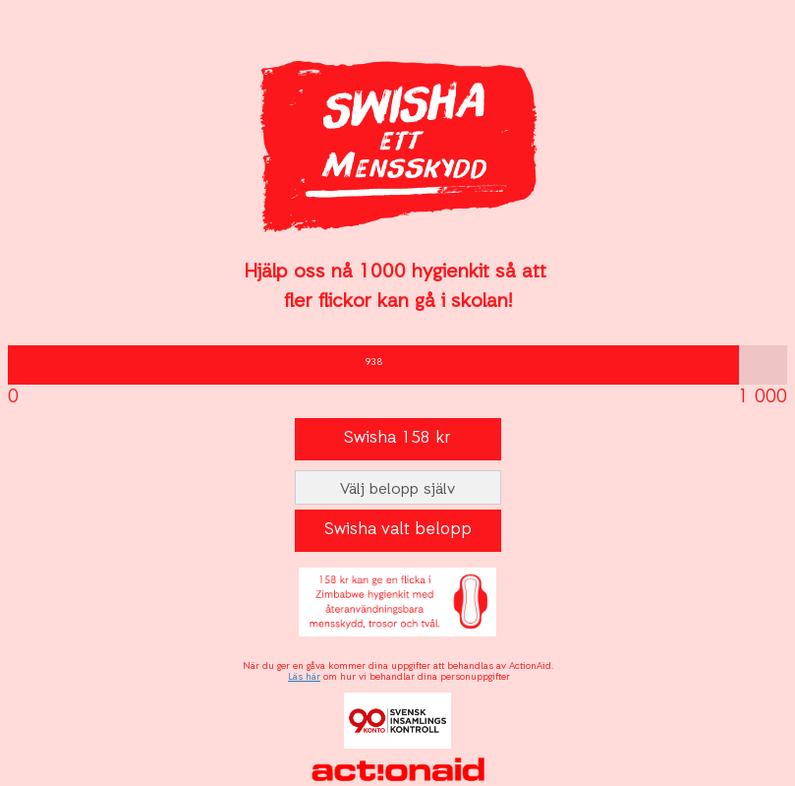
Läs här (304, 677)
